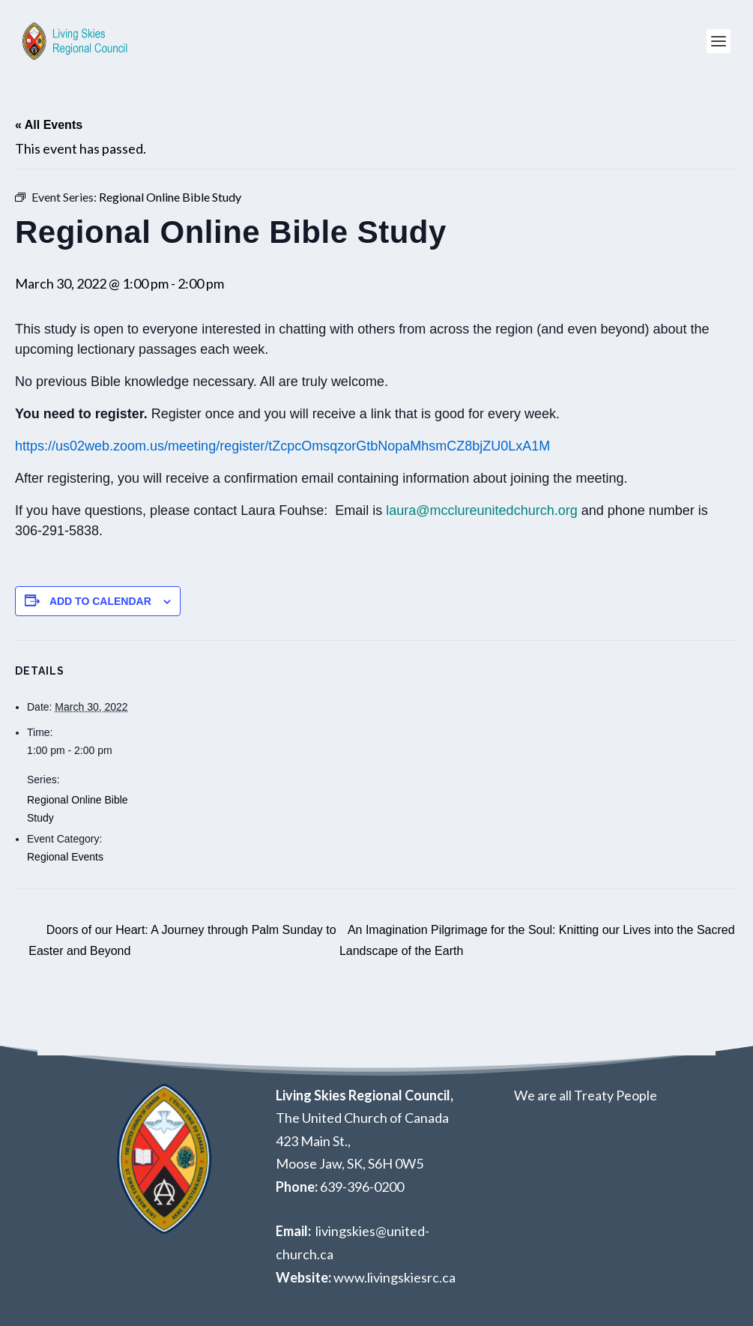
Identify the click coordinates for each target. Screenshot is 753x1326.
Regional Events (65, 857)
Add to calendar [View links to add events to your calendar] (100, 601)
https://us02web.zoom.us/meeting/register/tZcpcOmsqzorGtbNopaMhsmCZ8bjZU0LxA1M (282, 446)
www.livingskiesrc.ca (394, 1277)
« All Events (48, 124)
